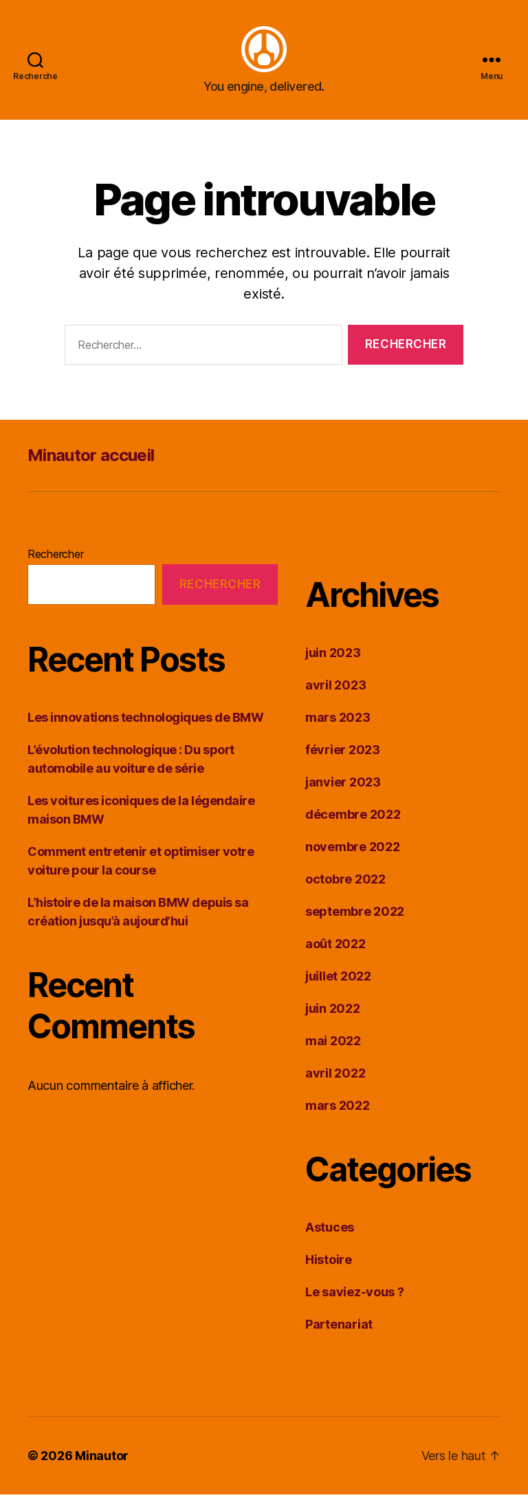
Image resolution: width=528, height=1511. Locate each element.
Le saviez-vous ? (354, 1308)
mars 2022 (337, 1122)
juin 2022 (332, 1025)
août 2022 (335, 960)
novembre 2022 (352, 863)
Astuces (329, 1243)
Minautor (102, 1472)
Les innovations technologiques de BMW (145, 733)
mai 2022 (333, 1057)
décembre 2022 (353, 831)
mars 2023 (338, 734)
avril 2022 (335, 1089)
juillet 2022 (338, 992)
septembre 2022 (354, 928)
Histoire (328, 1276)
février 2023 (342, 766)
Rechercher (55, 570)
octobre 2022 (345, 895)
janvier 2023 (343, 798)
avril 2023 (335, 701)
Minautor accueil (91, 472)
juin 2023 (333, 669)
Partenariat (339, 1340)
